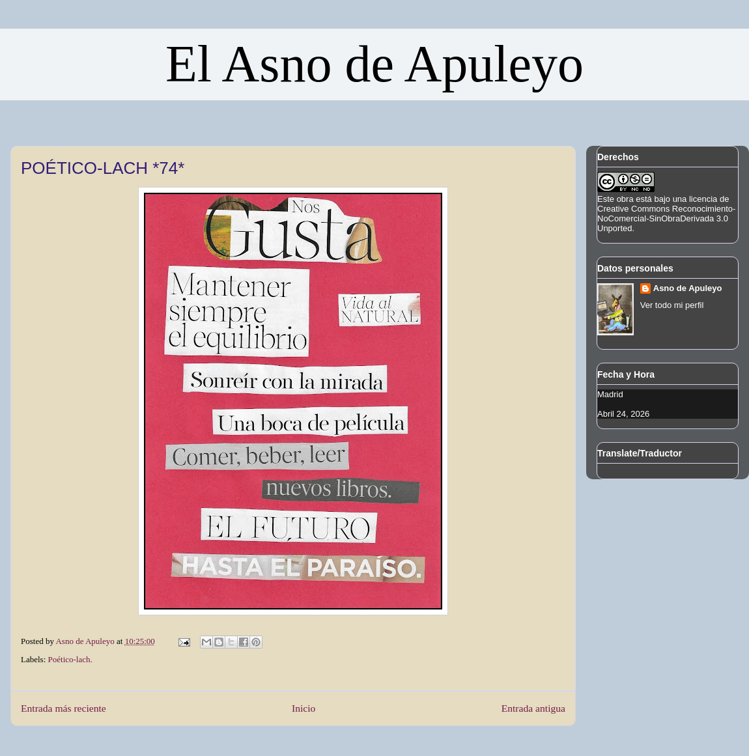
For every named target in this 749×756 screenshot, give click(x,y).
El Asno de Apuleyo (374, 63)
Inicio (303, 708)
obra (625, 199)
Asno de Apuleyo (687, 288)
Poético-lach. (70, 659)
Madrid (610, 394)
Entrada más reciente (63, 708)
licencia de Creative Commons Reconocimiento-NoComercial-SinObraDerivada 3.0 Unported (666, 213)
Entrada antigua (533, 708)
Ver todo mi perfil (672, 305)
